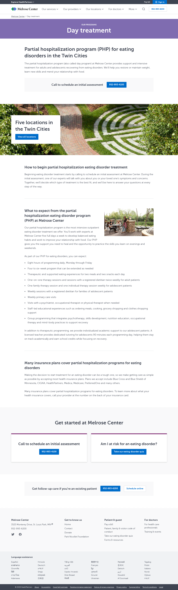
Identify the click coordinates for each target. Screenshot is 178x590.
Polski (146, 565)
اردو (119, 572)
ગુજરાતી (94, 572)
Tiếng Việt (68, 562)
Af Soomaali (123, 578)
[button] (160, 2)
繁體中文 (95, 562)
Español (14, 562)
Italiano (147, 569)
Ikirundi (94, 575)
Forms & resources (113, 540)
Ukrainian (95, 578)
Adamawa (15, 578)
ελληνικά (41, 575)
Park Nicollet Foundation (76, 536)
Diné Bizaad (69, 575)
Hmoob (41, 562)
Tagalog (147, 562)
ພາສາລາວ (15, 565)
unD (66, 569)
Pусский (121, 562)
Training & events (152, 532)
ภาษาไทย (15, 575)
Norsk (147, 572)
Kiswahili (121, 575)
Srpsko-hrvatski (71, 572)
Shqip (40, 572)
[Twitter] (12, 535)
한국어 (120, 565)
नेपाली (66, 578)
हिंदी (12, 572)
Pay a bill (108, 524)
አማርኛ (40, 569)
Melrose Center (18, 16)
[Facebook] (20, 535)
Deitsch (121, 569)
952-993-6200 (19, 528)
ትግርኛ (146, 578)
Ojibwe (147, 575)
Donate (68, 532)
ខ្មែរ (92, 569)
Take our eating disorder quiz (118, 536)
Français (94, 565)
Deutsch (41, 565)
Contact (68, 528)
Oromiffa (15, 569)
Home (67, 524)
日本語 (41, 578)
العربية (67, 565)
